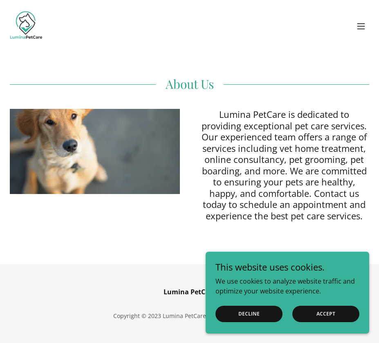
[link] (26, 26)
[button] (361, 26)
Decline (249, 313)
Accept (325, 313)
